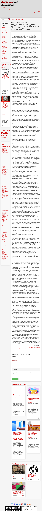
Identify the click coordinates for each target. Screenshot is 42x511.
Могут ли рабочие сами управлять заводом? (4, 58)
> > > (5, 263)
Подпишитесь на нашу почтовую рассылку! (6, 132)
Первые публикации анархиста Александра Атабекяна (18, 475)
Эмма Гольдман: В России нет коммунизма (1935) (5, 33)
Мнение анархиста (21, 19)
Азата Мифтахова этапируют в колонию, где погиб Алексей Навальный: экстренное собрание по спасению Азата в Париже (5, 108)
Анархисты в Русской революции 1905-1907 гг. (5, 54)
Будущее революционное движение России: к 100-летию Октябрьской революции (4, 49)
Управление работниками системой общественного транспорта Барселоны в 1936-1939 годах (4, 42)
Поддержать (21, 9)
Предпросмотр (21, 378)
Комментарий (15, 360)
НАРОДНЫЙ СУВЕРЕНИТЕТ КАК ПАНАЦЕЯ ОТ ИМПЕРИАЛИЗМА (32, 476)
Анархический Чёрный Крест (6, 66)
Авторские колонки (19, 384)
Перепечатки (14, 19)
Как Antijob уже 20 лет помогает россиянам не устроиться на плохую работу (4, 29)
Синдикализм (34, 348)
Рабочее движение (27, 349)
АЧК (37, 7)
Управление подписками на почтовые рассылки (5, 139)
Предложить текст (7, 7)
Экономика (33, 349)
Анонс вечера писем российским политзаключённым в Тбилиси (5, 190)
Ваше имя (14, 356)
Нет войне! (17, 7)
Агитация (4, 9)
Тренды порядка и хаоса (27, 7)
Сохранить (15, 378)
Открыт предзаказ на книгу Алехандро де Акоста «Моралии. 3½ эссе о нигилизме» (5, 183)
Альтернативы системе (16, 349)
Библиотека (12, 9)
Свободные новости (19, 464)
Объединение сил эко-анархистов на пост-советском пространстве (18, 492)
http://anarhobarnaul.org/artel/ (34, 347)
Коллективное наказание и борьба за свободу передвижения (18, 396)
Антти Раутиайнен (16, 398)
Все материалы (6, 145)
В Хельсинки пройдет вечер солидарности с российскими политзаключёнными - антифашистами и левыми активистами (6, 80)
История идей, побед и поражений (25, 348)
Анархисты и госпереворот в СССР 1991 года (4, 37)
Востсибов (30, 402)
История (22, 349)
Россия (13, 350)
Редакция (3, 85)
